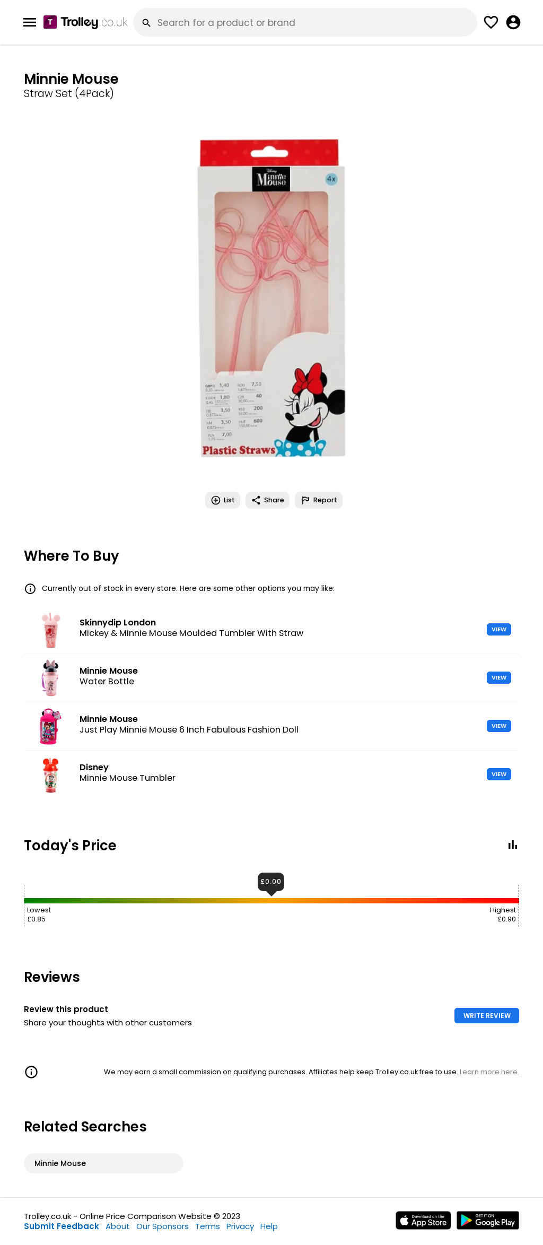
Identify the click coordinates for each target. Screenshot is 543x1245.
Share (267, 500)
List (223, 500)
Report (318, 500)
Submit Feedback (61, 1226)
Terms (207, 1226)
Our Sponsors (162, 1226)
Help (269, 1226)
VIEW (499, 629)
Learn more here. (489, 1072)
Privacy (240, 1226)
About (118, 1226)
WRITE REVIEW (487, 1015)
